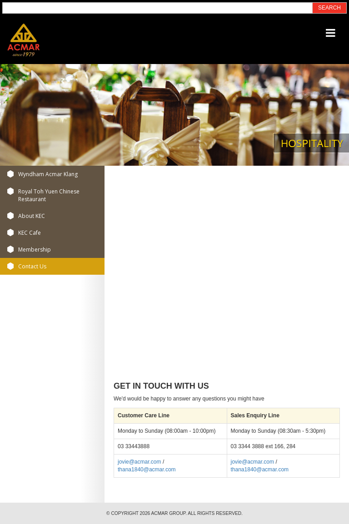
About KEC (31, 216)
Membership (34, 249)
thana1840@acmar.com (147, 469)
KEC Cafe (29, 233)
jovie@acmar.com (139, 462)
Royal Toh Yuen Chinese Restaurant (49, 195)
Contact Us (32, 266)
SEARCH (329, 8)
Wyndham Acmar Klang (48, 174)
